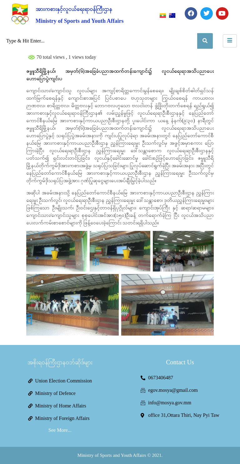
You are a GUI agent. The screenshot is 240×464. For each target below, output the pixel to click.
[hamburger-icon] (230, 40)
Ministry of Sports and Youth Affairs (80, 21)
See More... (60, 430)
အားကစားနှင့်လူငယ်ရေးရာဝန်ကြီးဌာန (74, 9)
